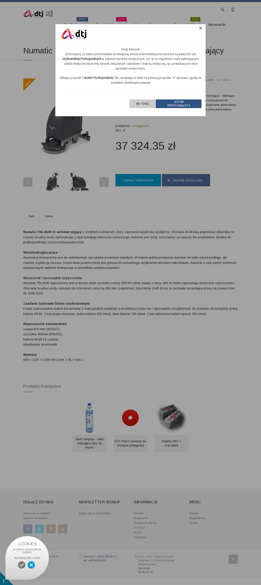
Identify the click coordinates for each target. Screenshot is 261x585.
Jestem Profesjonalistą (178, 103)
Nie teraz (142, 104)
